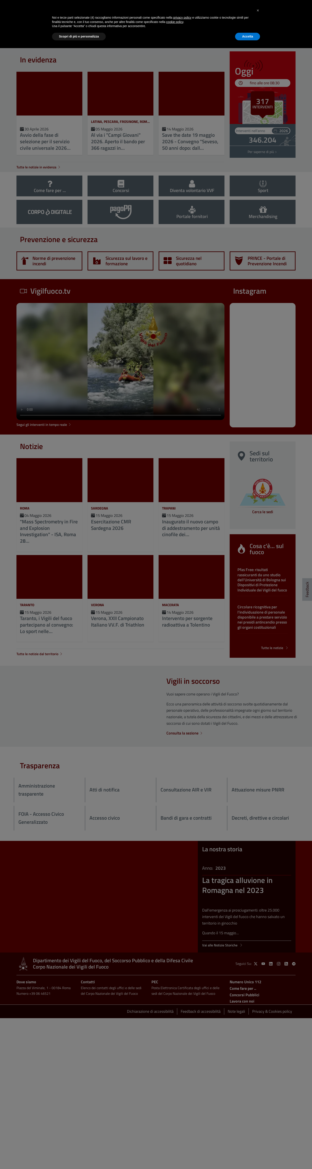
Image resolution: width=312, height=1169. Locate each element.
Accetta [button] (247, 36)
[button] (257, 10)
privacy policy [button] (182, 17)
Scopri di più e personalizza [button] (79, 36)
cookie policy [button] (174, 22)
